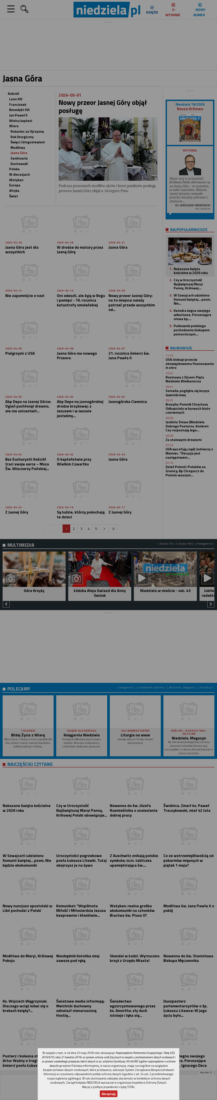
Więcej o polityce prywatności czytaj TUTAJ (108, 1087)
